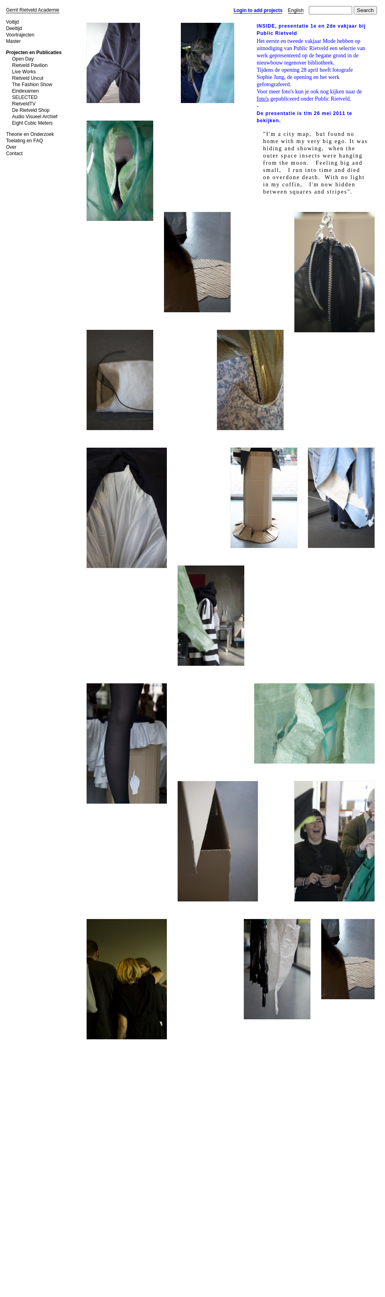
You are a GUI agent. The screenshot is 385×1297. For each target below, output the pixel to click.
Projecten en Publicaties (34, 52)
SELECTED (24, 97)
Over (11, 147)
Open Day (23, 59)
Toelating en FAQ (24, 140)
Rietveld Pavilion (30, 65)
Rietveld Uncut (27, 78)
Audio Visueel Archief (34, 116)
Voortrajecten (20, 35)
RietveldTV (24, 104)
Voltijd (12, 22)
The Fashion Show (32, 84)
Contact (14, 153)
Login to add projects (257, 10)
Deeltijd (14, 28)
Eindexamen (25, 91)
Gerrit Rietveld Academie (32, 10)
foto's (263, 99)
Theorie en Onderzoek (30, 134)
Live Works (24, 72)
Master (13, 41)
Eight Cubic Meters (32, 123)
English (296, 10)
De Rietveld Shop (30, 110)
